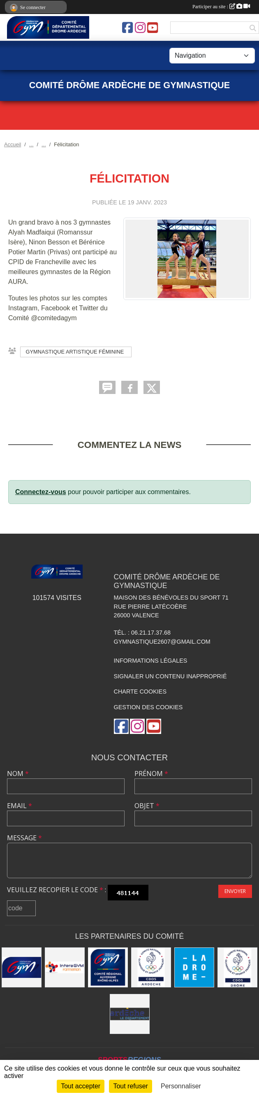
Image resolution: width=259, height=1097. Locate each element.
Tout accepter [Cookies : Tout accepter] (80, 1086)
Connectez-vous (40, 491)
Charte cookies (140, 691)
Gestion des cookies (148, 707)
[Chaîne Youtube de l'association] (152, 27)
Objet (147, 805)
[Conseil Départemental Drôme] (194, 967)
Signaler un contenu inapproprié (170, 676)
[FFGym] (22, 967)
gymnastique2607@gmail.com (162, 641)
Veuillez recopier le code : (56, 889)
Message (24, 837)
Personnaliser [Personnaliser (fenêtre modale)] (181, 1086)
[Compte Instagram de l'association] (140, 27)
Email (19, 805)
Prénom (151, 773)
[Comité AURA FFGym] (108, 967)
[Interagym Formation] (65, 967)
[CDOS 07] (151, 967)
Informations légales (150, 660)
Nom (18, 773)
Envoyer (235, 891)
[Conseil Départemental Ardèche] (130, 1014)
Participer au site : (221, 6)
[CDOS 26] (237, 967)
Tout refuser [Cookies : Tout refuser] (130, 1086)
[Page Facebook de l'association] (127, 27)
